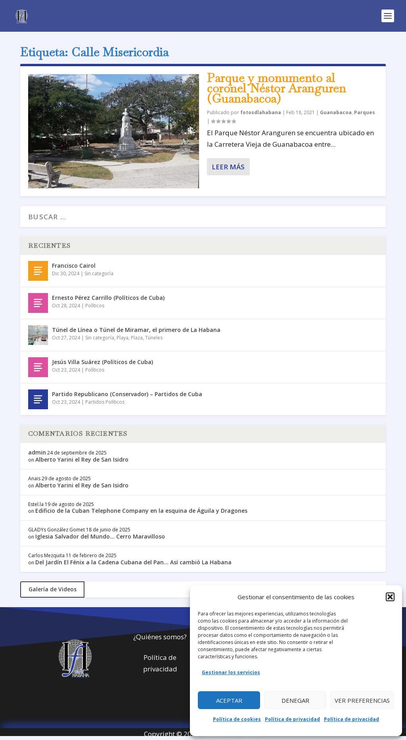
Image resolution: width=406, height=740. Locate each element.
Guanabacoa (336, 112)
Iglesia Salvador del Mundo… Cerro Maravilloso (100, 536)
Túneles (154, 337)
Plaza (137, 337)
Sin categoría (98, 273)
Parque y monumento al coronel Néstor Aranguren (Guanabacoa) (276, 88)
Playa (122, 337)
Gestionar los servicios (231, 672)
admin (37, 452)
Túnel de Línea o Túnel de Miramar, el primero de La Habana (136, 330)
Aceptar (229, 700)
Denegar (295, 700)
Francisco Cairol (74, 265)
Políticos (94, 305)
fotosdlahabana (260, 112)
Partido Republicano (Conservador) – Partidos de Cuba (127, 394)
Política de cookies (237, 719)
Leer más (228, 166)
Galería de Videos (53, 589)
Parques (364, 112)
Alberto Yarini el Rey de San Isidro (81, 459)
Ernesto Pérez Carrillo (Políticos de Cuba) (108, 297)
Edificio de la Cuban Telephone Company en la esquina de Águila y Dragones (141, 510)
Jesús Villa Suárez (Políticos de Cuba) (102, 362)
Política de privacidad (292, 719)
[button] (390, 597)
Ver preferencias (362, 700)
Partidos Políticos (104, 402)
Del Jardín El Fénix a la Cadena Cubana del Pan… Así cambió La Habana (133, 562)
